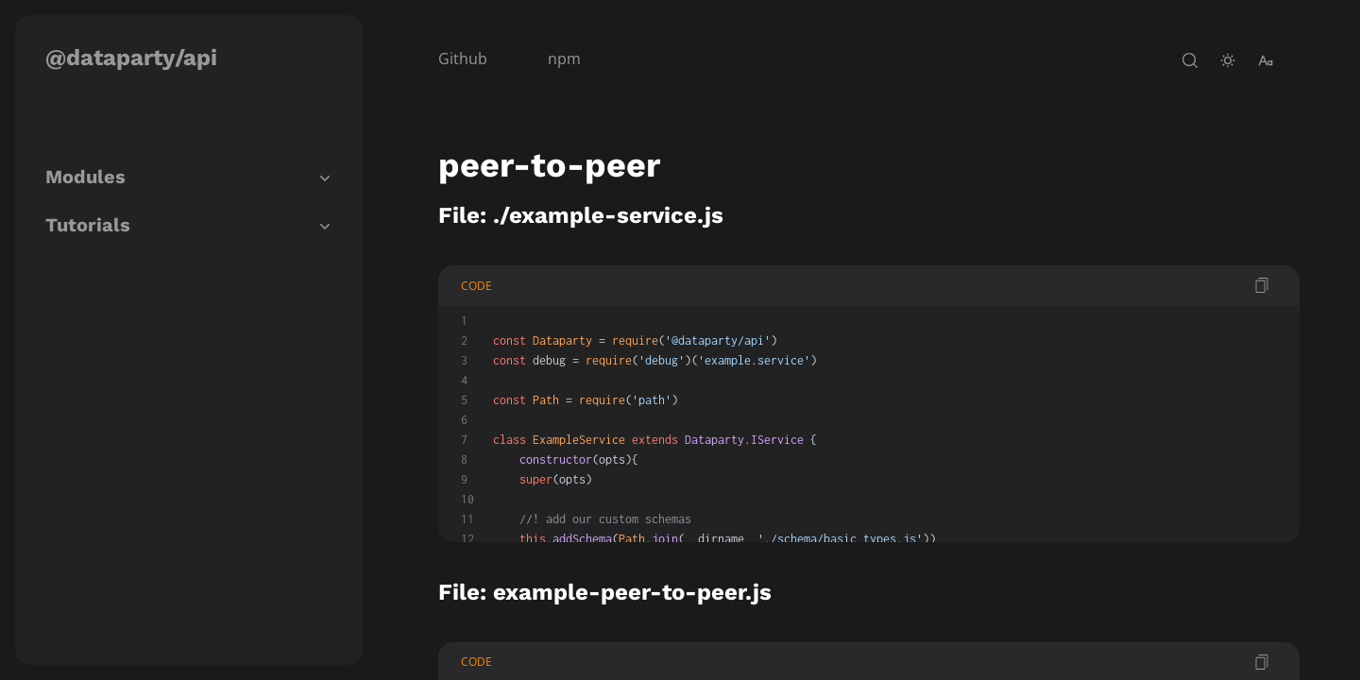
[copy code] (1262, 285)
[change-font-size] (1265, 60)
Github (462, 58)
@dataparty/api (131, 57)
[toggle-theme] (1228, 60)
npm (564, 58)
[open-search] (1190, 60)
